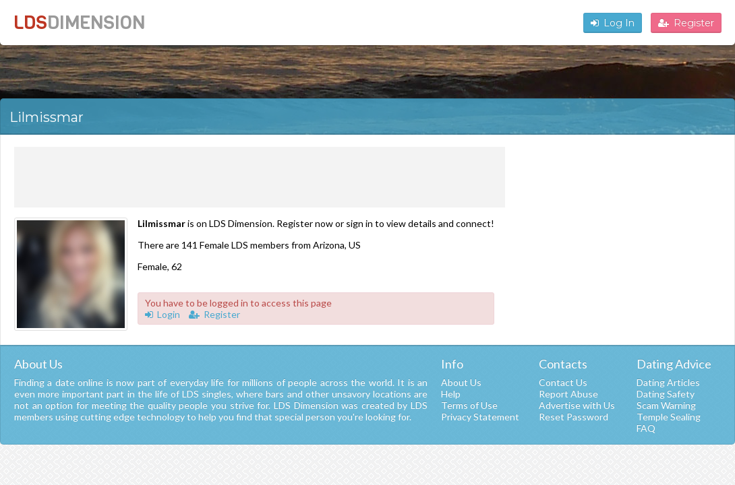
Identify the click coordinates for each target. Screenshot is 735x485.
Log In (613, 23)
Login (162, 314)
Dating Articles (668, 382)
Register (686, 23)
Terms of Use (469, 405)
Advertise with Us (577, 405)
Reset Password (573, 416)
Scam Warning (666, 405)
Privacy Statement (480, 416)
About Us (461, 382)
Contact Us (563, 382)
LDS (79, 22)
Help (451, 393)
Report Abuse (568, 393)
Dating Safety (666, 393)
